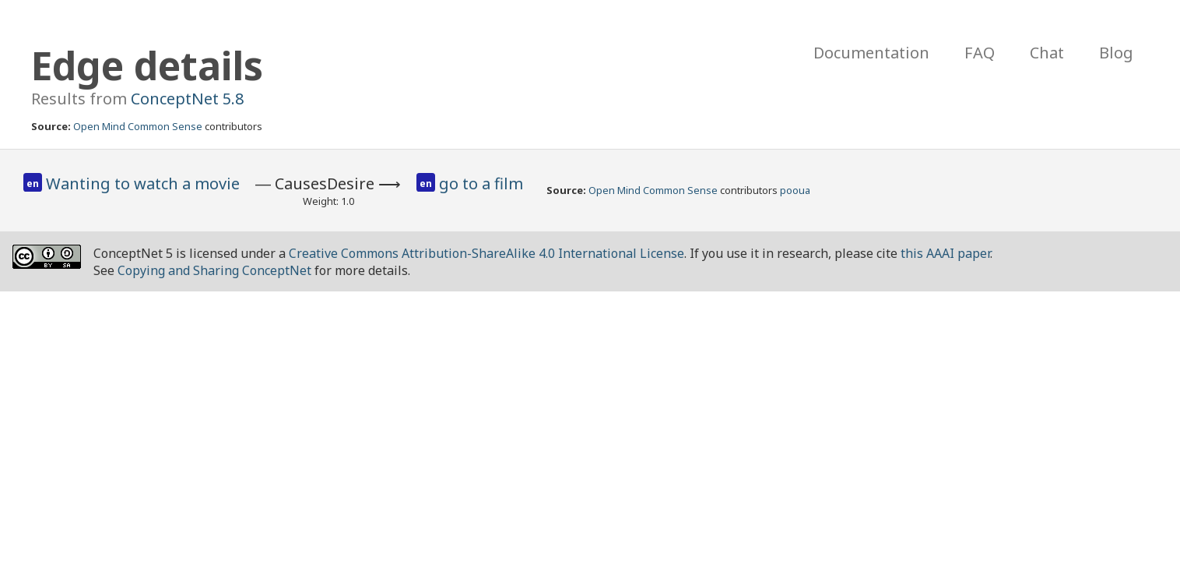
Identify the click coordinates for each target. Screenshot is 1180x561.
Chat (1047, 52)
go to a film (481, 183)
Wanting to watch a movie (143, 183)
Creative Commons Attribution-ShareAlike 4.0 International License (486, 253)
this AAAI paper (945, 253)
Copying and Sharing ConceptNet (214, 270)
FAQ (979, 52)
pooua (795, 190)
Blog (1116, 52)
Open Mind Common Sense (137, 126)
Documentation (871, 52)
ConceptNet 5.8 (187, 98)
